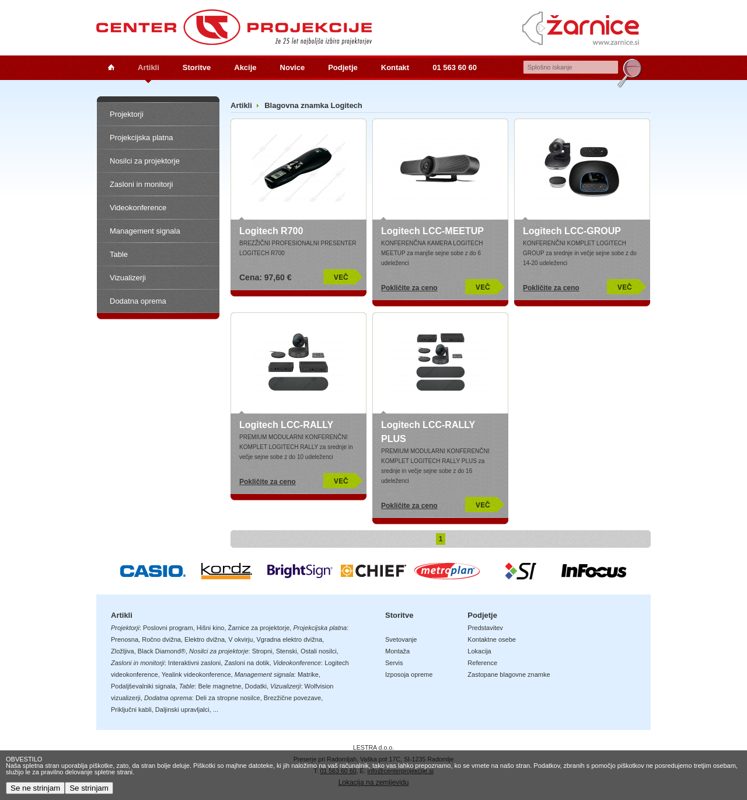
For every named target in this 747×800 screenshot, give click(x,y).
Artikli (148, 67)
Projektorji (127, 114)
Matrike (308, 674)
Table (119, 254)
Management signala (145, 231)
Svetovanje (401, 639)
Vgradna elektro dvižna (290, 639)
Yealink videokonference (196, 674)
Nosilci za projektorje (145, 160)
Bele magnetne (219, 686)
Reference (482, 662)
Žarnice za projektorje (259, 627)
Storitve (197, 67)
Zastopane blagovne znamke (508, 674)
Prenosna (124, 639)
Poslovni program (168, 627)
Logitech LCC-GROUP (572, 231)
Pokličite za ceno (409, 288)
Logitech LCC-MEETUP (432, 231)
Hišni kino (211, 627)
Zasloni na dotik (246, 662)
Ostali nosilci (319, 651)
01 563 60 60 (454, 67)
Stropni (262, 651)
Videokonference (138, 207)
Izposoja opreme (408, 674)
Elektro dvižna (204, 639)
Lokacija (479, 651)
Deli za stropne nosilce (228, 697)
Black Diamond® (162, 651)
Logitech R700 (271, 231)
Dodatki (256, 686)
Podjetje (343, 67)
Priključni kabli (131, 709)
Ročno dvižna (161, 639)
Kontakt (395, 67)
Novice (292, 67)
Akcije (245, 67)
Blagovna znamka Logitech (313, 105)
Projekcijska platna (141, 137)
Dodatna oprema (138, 301)
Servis (394, 662)
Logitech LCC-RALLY (286, 425)
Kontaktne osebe (491, 639)
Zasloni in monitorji (141, 184)
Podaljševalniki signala (143, 686)
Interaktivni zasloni (194, 662)
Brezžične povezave (292, 697)
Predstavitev (485, 627)
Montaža (397, 651)
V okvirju (240, 639)
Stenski (286, 651)
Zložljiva (122, 651)
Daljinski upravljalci (182, 709)
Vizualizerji (128, 277)
